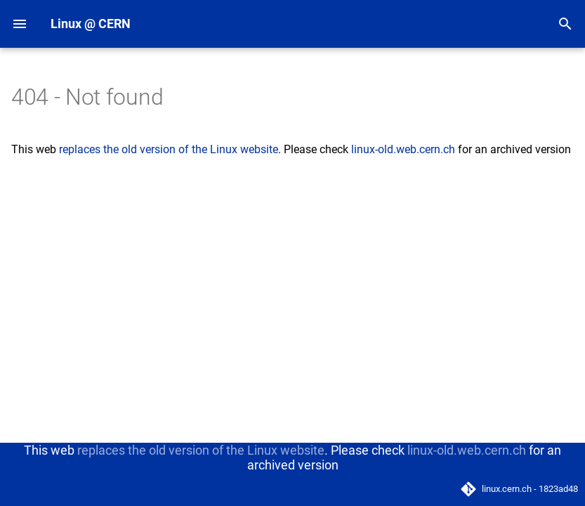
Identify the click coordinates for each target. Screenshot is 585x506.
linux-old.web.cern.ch (403, 149)
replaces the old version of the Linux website (168, 149)
